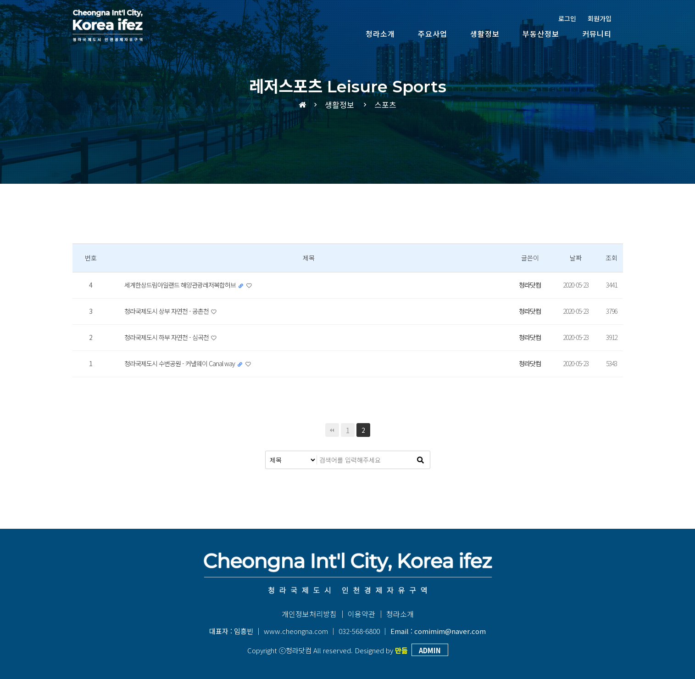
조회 (611, 257)
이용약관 (361, 613)
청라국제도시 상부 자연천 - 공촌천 (167, 311)
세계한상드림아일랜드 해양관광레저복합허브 (180, 284)
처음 (332, 430)
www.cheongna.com (296, 631)
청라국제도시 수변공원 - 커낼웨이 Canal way (180, 363)
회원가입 (600, 18)
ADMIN (430, 650)
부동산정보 (541, 33)
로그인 (567, 18)
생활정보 (485, 33)
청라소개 (380, 33)
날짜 (576, 257)
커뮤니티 (597, 33)
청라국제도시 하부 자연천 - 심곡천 (167, 337)
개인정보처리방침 (309, 613)
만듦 (401, 650)
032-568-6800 (359, 631)
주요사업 (432, 33)
